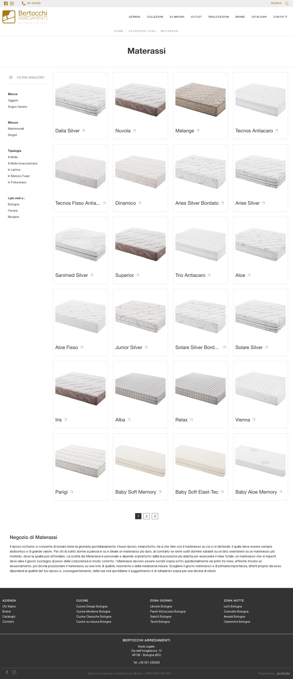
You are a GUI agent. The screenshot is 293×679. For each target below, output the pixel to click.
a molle (13, 157)
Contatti (280, 17)
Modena (13, 217)
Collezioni (155, 17)
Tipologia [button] (14, 150)
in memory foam (19, 176)
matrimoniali (16, 128)
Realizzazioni (219, 17)
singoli (12, 135)
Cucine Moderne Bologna (93, 611)
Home (119, 31)
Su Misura (177, 17)
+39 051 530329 (149, 662)
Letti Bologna (233, 606)
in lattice (14, 169)
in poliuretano (17, 182)
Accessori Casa (142, 31)
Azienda (134, 17)
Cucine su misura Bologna (93, 621)
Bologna (13, 204)
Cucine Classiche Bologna (93, 616)
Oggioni (13, 100)
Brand (240, 17)
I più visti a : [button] (16, 198)
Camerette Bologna (237, 621)
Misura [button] (13, 122)
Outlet (196, 17)
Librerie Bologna (161, 606)
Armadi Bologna (234, 616)
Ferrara (12, 210)
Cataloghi (259, 17)
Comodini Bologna (236, 611)
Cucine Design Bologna (91, 606)
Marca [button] (12, 94)
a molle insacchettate (22, 163)
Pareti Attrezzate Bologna (168, 611)
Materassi (170, 31)
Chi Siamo (9, 606)
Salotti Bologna (160, 616)
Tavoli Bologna (160, 621)
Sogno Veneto (17, 106)
